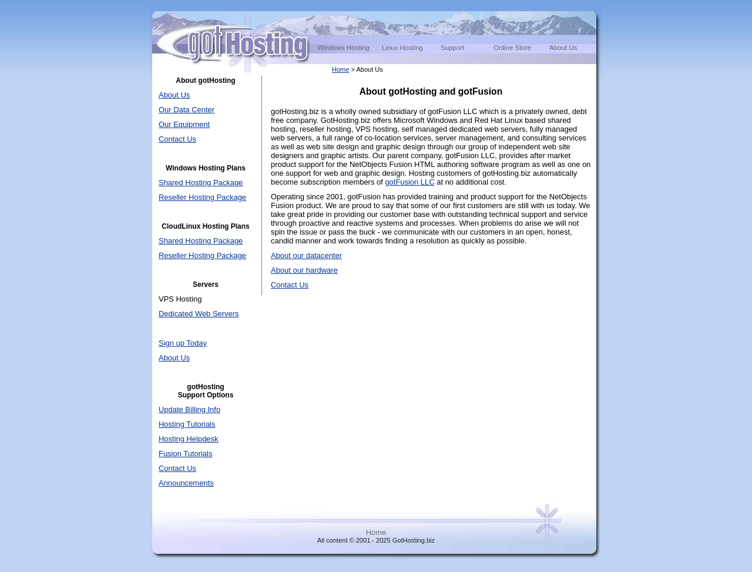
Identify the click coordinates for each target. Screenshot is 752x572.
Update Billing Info (189, 409)
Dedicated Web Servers (199, 313)
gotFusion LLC (409, 182)
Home (340, 69)
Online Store (512, 47)
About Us (563, 47)
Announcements (186, 483)
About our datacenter (306, 255)
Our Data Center (186, 109)
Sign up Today (183, 343)
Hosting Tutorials (187, 424)
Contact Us (177, 139)
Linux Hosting (402, 47)
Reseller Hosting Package (202, 197)
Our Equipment (184, 124)
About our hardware (304, 270)
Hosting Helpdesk (189, 438)
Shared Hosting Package (201, 182)
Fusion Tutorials (185, 453)
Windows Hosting (343, 47)
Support (452, 47)
